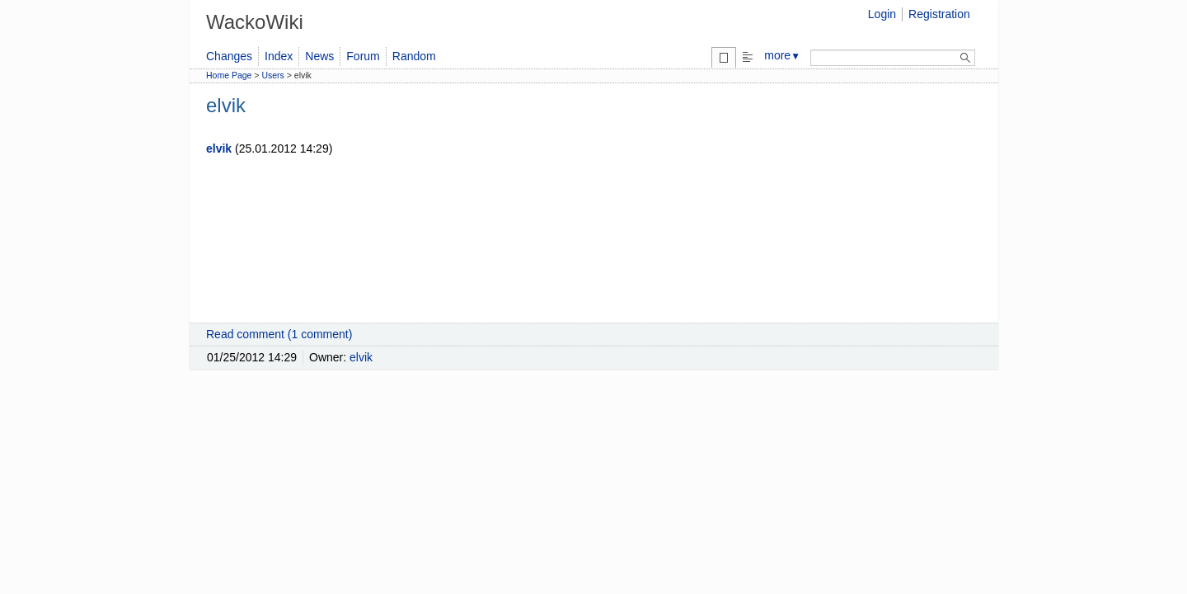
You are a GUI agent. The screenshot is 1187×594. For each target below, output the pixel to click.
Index (279, 56)
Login (882, 14)
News (319, 56)
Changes (229, 56)
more (782, 55)
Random (414, 56)
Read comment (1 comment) (279, 334)
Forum (362, 56)
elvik (219, 148)
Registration (939, 14)
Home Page (228, 75)
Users (272, 75)
